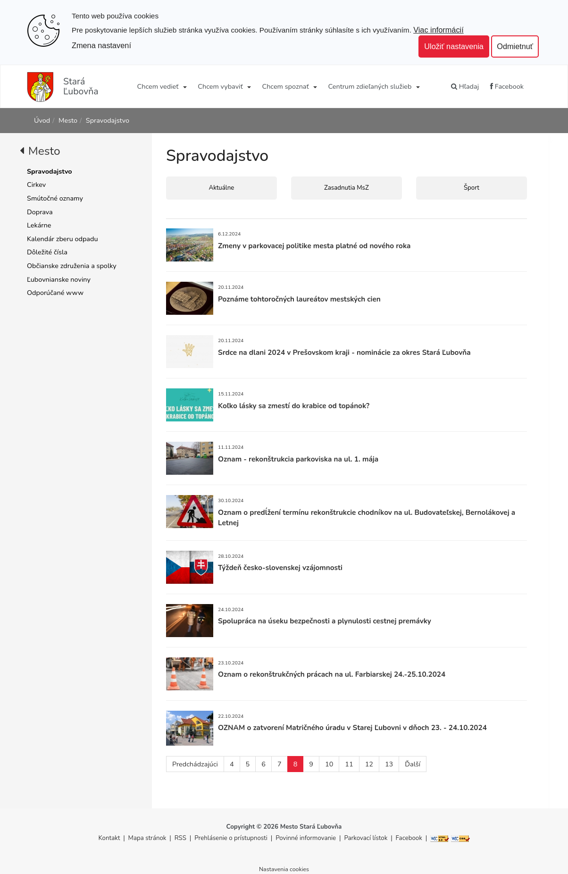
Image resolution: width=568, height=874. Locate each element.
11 (349, 764)
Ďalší (412, 764)
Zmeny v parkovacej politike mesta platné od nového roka (314, 246)
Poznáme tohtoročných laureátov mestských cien (299, 299)
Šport (471, 188)
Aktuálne (221, 188)
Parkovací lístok (365, 838)
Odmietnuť (515, 46)
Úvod (42, 120)
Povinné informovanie (306, 838)
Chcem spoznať (285, 86)
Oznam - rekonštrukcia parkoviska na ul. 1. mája (298, 459)
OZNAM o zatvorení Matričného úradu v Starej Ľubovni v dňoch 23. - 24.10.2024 (352, 727)
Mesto (67, 120)
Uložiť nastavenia (454, 46)
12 (369, 764)
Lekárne (39, 225)
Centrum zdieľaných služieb (370, 86)
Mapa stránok (147, 838)
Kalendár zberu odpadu (62, 239)
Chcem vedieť (158, 86)
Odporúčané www (55, 292)
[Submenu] (184, 86)
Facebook (507, 86)
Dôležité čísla (47, 252)
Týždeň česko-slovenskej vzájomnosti (280, 567)
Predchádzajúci (195, 764)
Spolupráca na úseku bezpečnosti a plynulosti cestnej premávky (324, 621)
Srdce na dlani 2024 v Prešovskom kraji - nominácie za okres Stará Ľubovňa (344, 352)
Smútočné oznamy (55, 198)
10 (329, 764)
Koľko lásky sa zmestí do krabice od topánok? (293, 406)
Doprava (40, 212)
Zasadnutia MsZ (346, 188)
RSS (181, 838)
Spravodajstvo (107, 120)
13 (389, 764)
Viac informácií (438, 29)
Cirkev (36, 184)
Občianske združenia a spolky (72, 265)
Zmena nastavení (101, 45)
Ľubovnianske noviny (59, 279)
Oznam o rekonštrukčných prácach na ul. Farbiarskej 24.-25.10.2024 (331, 674)
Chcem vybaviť (220, 86)
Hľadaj (465, 86)
